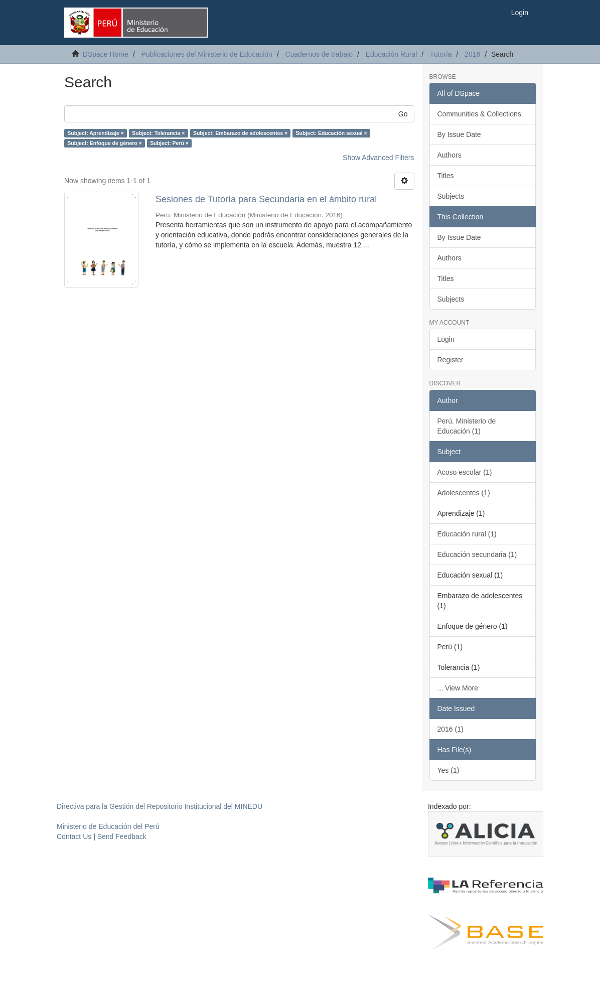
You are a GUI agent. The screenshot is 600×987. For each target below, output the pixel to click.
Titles (445, 176)
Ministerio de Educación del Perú (108, 826)
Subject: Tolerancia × (158, 133)
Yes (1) (448, 770)
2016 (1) (450, 729)
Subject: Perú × (169, 143)
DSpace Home (105, 54)
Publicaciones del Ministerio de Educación (206, 54)
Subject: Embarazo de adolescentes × (240, 133)
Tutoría (441, 54)
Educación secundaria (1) (477, 554)
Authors (449, 155)
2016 (472, 54)
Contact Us (74, 836)
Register (450, 360)
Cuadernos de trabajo (319, 54)
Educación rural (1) (467, 534)
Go (403, 114)
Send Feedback (121, 836)
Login (446, 339)
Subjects (451, 196)
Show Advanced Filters (378, 158)
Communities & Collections (479, 114)
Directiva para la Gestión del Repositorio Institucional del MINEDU (159, 806)
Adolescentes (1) (463, 493)
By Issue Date (459, 134)
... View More (457, 688)
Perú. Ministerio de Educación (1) (466, 426)
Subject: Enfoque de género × (104, 143)
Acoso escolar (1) (464, 472)
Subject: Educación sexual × (331, 133)
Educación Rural (391, 54)
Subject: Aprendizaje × (95, 133)
